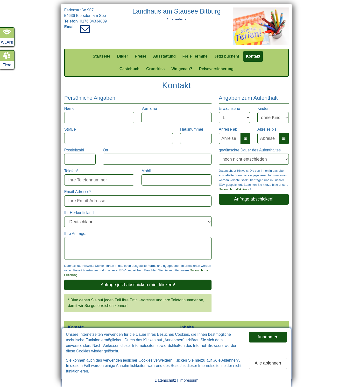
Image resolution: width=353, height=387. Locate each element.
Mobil (146, 171)
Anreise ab (228, 129)
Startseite (101, 56)
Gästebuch (130, 69)
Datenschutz (165, 380)
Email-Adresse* (77, 192)
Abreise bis (266, 129)
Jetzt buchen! (226, 56)
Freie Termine (195, 56)
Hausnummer (191, 129)
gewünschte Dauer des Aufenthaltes (250, 150)
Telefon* (71, 171)
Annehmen (267, 337)
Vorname (149, 108)
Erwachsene (229, 108)
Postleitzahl (74, 150)
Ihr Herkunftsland (79, 213)
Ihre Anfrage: (75, 233)
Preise (140, 56)
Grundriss (155, 69)
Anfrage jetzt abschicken (138, 284)
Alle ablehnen (268, 363)
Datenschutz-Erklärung (234, 189)
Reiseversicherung (216, 69)
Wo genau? (181, 69)
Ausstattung (164, 56)
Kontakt (253, 56)
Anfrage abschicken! (253, 199)
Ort (105, 150)
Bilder (122, 56)
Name (69, 108)
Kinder (262, 108)
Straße (70, 129)
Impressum (188, 380)
